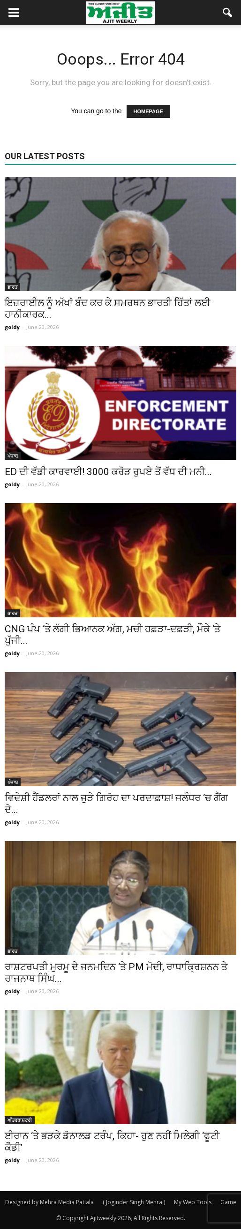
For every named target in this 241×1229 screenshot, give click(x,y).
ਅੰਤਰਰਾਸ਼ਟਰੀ (20, 1120)
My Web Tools (192, 1202)
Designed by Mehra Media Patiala (49, 1202)
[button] (228, 12)
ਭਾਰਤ (12, 287)
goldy (12, 326)
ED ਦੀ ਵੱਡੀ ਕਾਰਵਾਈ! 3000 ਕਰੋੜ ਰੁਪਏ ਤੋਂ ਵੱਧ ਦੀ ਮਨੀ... (108, 471)
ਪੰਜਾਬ (13, 456)
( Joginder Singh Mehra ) (134, 1202)
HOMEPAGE (148, 111)
